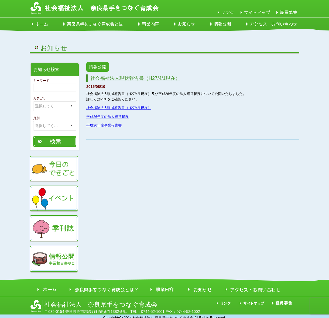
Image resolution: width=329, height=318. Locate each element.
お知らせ (186, 24)
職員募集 (288, 12)
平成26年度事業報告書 (104, 125)
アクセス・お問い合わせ (273, 24)
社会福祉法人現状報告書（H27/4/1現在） (135, 78)
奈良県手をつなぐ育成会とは (95, 24)
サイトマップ (257, 12)
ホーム (41, 24)
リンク (227, 12)
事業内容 (150, 24)
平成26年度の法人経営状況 (107, 117)
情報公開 (222, 24)
